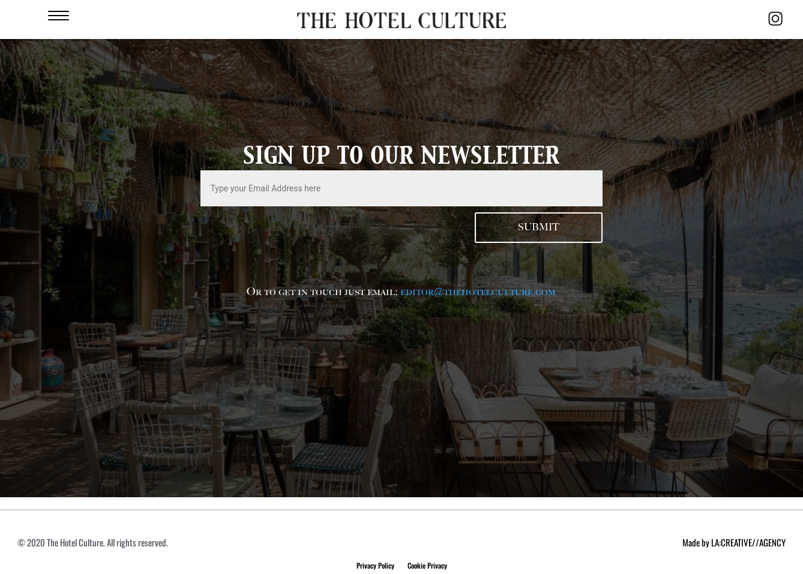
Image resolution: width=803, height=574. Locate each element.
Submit (538, 227)
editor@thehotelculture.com (478, 291)
